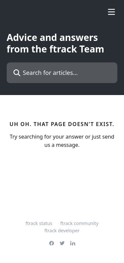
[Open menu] (111, 12)
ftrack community (79, 223)
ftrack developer (62, 230)
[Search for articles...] (62, 72)
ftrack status (38, 223)
